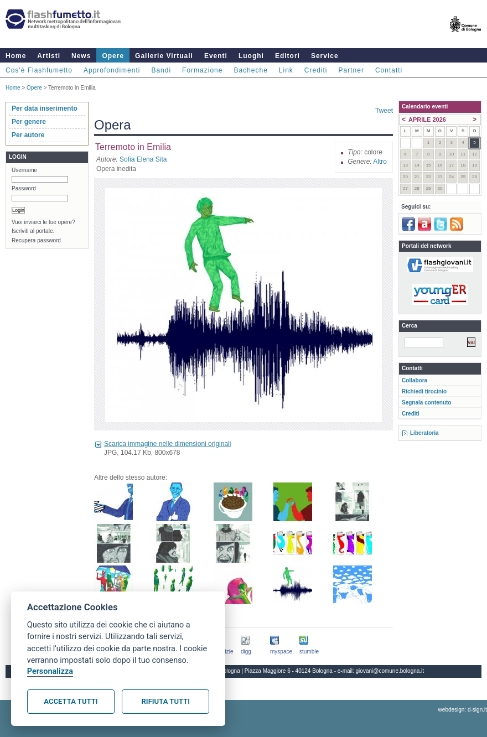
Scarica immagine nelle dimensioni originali (167, 444)
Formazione (202, 70)
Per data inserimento (44, 108)
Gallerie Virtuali (164, 56)
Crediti (316, 70)
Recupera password (36, 240)
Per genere (29, 122)
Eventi (215, 56)
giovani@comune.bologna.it (390, 671)
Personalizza (50, 671)
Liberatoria (424, 433)
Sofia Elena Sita (143, 159)
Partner (351, 70)
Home (16, 56)
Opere (113, 56)
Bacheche (250, 70)
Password (24, 188)
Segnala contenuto (426, 402)
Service (325, 56)
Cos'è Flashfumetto (39, 70)
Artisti (48, 56)
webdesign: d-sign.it (462, 710)
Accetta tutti (70, 701)
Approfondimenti (112, 70)
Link (286, 70)
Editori (287, 56)
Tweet (384, 111)
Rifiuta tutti (166, 701)
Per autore (28, 135)
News (81, 56)
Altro (380, 161)
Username (24, 170)
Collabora (414, 380)
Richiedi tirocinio (424, 391)
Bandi (161, 70)
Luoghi (251, 56)
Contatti (388, 70)
